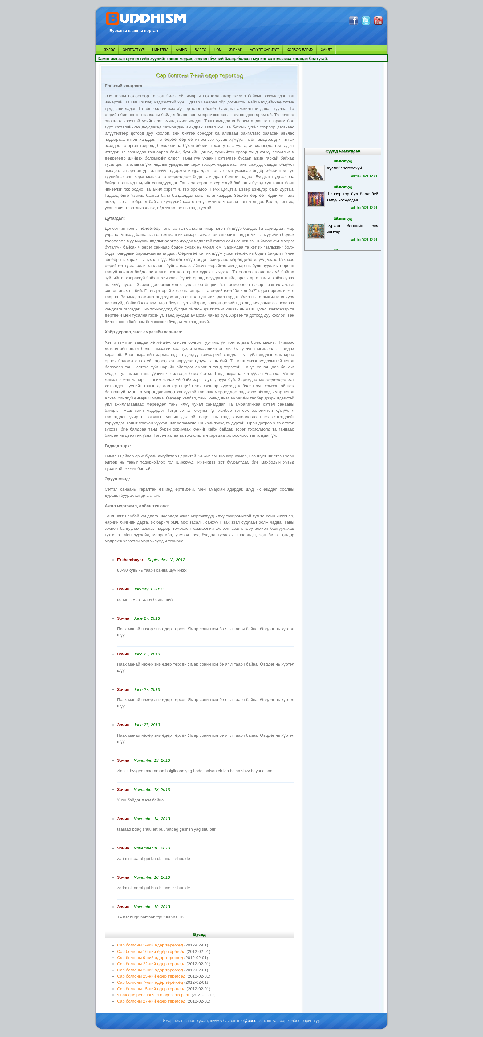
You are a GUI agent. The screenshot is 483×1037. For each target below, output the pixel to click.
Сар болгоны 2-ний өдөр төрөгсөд (150, 970)
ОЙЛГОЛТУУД (134, 49)
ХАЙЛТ (326, 49)
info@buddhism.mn (254, 1020)
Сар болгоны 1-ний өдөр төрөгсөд (150, 945)
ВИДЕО (201, 49)
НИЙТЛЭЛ (160, 49)
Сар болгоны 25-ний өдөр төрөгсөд (151, 976)
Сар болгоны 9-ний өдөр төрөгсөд (150, 957)
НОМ (218, 49)
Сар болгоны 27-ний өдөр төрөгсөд (151, 1001)
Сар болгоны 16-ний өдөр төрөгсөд (151, 951)
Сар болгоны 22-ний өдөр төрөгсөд (151, 964)
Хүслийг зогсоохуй (344, 168)
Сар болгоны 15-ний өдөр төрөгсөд (151, 988)
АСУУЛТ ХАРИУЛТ (264, 49)
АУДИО (181, 49)
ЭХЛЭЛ (109, 49)
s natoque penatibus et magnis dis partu (153, 995)
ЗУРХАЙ (235, 49)
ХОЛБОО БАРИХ (300, 49)
